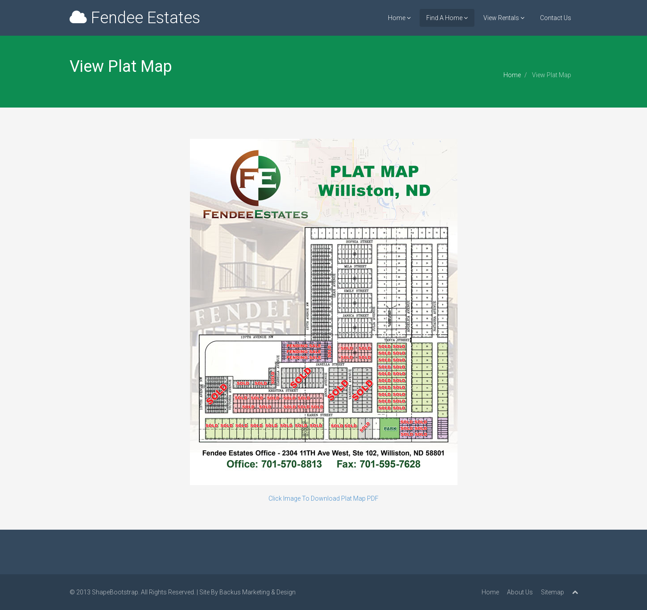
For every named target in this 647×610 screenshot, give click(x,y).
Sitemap (552, 592)
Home (399, 17)
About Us (520, 592)
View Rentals (503, 17)
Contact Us (555, 17)
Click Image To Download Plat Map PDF (323, 498)
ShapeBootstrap (115, 592)
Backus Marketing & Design (257, 592)
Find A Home (447, 17)
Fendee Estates (135, 17)
